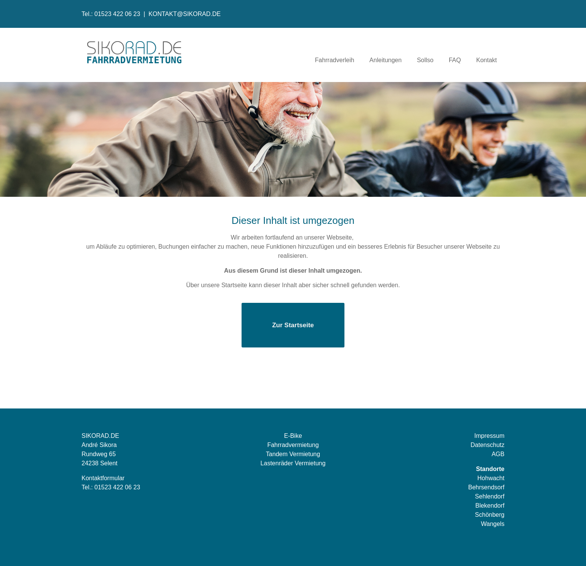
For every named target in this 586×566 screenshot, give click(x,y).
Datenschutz (487, 445)
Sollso (425, 60)
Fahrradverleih (334, 60)
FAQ (455, 60)
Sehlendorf (489, 496)
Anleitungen (386, 60)
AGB (498, 454)
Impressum (489, 436)
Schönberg (489, 514)
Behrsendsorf (486, 487)
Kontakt (486, 60)
